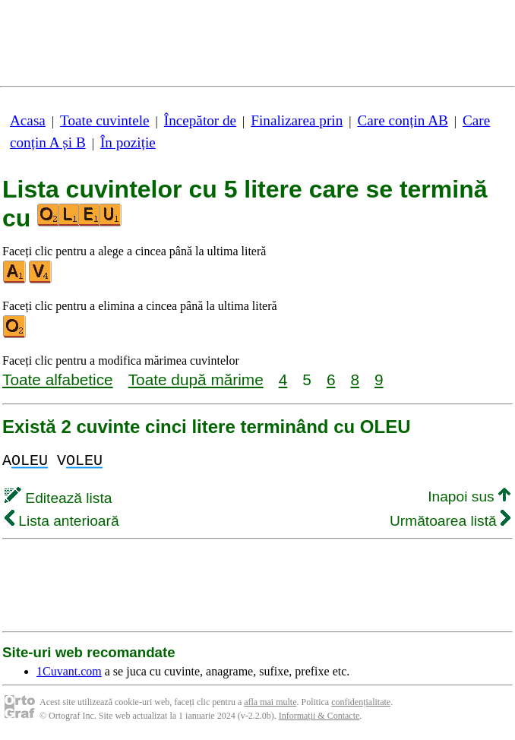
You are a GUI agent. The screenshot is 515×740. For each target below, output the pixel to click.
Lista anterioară (62, 521)
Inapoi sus (469, 496)
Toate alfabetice (57, 379)
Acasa (28, 120)
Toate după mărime (196, 379)
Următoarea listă (450, 521)
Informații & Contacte (319, 715)
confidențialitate (360, 702)
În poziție (128, 142)
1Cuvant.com (69, 671)
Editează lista (58, 498)
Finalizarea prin (297, 120)
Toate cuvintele (104, 120)
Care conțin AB (402, 120)
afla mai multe (270, 702)
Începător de (200, 120)
